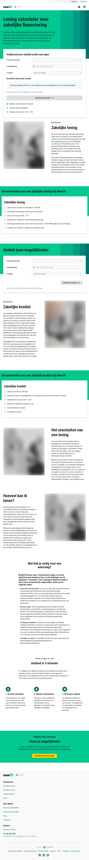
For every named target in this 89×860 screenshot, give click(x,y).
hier (28, 92)
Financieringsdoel (13, 60)
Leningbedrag (11, 66)
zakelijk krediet (15, 344)
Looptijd (9, 73)
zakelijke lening (59, 141)
